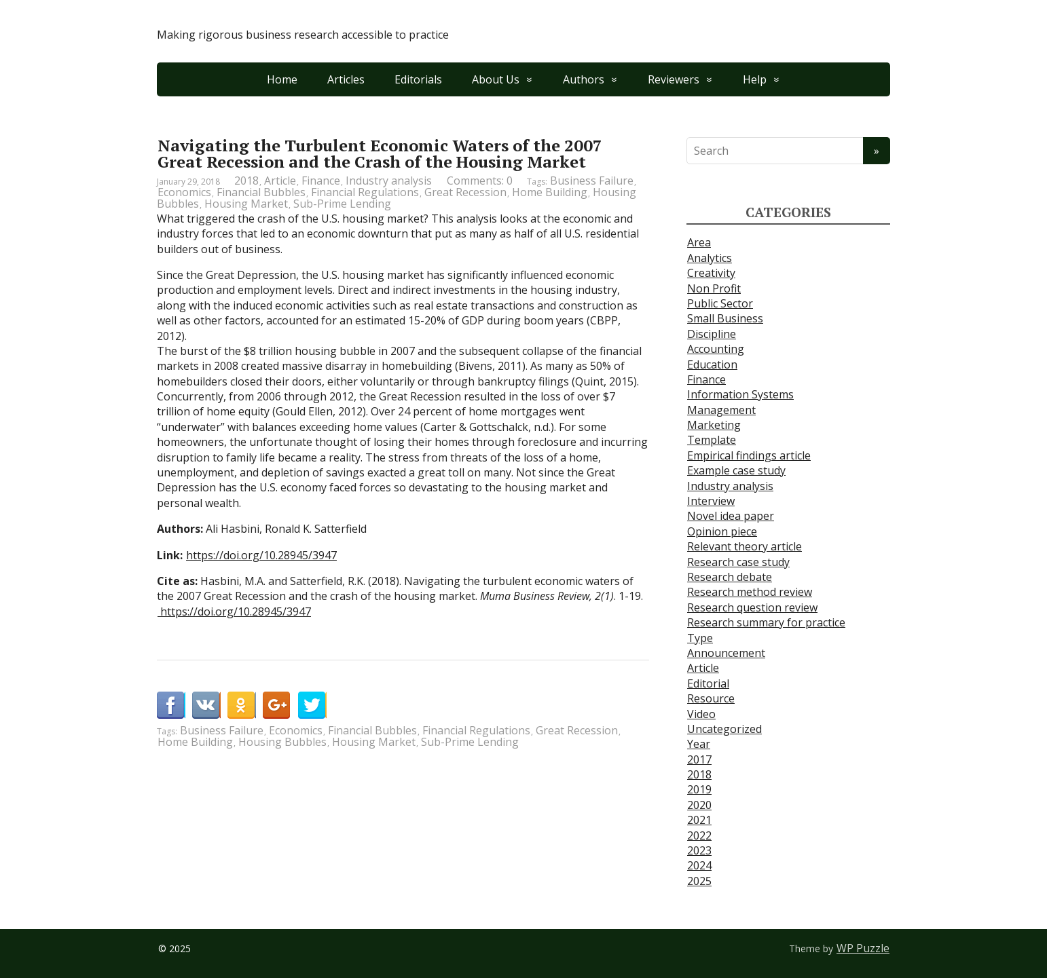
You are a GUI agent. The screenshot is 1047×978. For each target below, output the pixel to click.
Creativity (711, 272)
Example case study (736, 470)
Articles (346, 79)
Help (755, 79)
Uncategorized (724, 728)
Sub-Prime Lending (342, 203)
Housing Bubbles (282, 741)
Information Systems (740, 394)
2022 (699, 835)
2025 (699, 880)
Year (698, 743)
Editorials (418, 79)
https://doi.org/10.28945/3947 (261, 555)
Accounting (715, 348)
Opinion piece (722, 531)
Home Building (549, 192)
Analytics (709, 257)
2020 (699, 804)
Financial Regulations (365, 192)
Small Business (725, 318)
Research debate (729, 576)
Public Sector (720, 303)
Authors (583, 79)
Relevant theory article (744, 546)
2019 (699, 789)
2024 (699, 865)
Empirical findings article (749, 455)
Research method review (749, 591)
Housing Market (246, 203)
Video (701, 714)
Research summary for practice (766, 622)
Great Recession (465, 192)
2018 (246, 180)
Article (280, 180)
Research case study (738, 561)
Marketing (714, 424)
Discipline (711, 333)
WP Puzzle (863, 948)
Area (699, 242)
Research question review (752, 607)
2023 (699, 850)
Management (721, 409)
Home (282, 79)
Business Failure (591, 180)
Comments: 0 (480, 180)
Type (700, 638)
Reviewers (673, 79)
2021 (699, 819)
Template (711, 439)
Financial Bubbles (261, 192)
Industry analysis (389, 180)
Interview (711, 500)
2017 (699, 759)
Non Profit (714, 288)
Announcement (726, 652)
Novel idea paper (730, 515)
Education (712, 364)
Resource (711, 698)
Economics (184, 192)
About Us (495, 79)
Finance (320, 180)
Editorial (708, 683)
